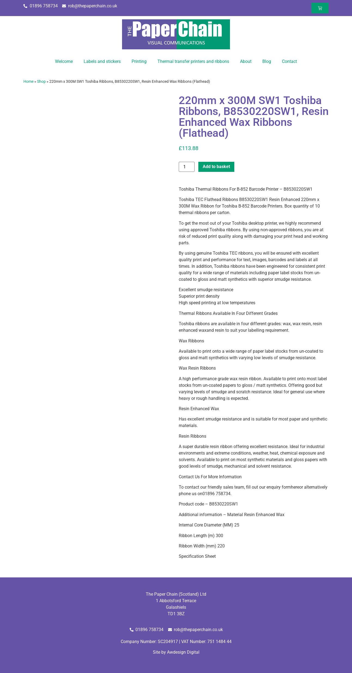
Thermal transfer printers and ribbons (193, 61)
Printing (139, 61)
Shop (41, 81)
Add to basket (216, 166)
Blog (266, 61)
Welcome (64, 61)
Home (28, 81)
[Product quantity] (187, 167)
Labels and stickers (102, 61)
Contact (289, 61)
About (245, 61)
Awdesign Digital (183, 652)
